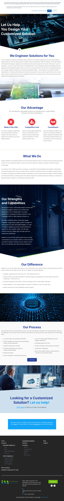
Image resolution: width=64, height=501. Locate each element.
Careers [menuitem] (25, 453)
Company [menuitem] (25, 445)
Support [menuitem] (45, 443)
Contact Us (37, 424)
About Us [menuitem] (26, 447)
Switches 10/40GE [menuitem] (8, 458)
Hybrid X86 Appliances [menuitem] (9, 451)
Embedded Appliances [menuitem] (9, 445)
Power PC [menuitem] (6, 453)
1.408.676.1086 (31, 494)
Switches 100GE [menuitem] (8, 462)
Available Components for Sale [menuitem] (9, 470)
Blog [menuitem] (44, 441)
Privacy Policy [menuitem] (27, 455)
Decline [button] (54, 10)
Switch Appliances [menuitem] (8, 456)
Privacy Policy (44, 497)
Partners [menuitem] (24, 443)
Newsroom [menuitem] (26, 451)
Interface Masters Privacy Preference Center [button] (39, 10)
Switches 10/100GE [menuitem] (8, 460)
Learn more (32, 359)
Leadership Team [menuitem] (28, 449)
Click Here (20, 407)
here (15, 424)
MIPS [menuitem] (5, 449)
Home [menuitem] (3, 441)
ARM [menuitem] (5, 447)
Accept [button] (49, 10)
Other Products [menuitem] (5, 467)
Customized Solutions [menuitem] (28, 441)
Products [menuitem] (3, 443)
